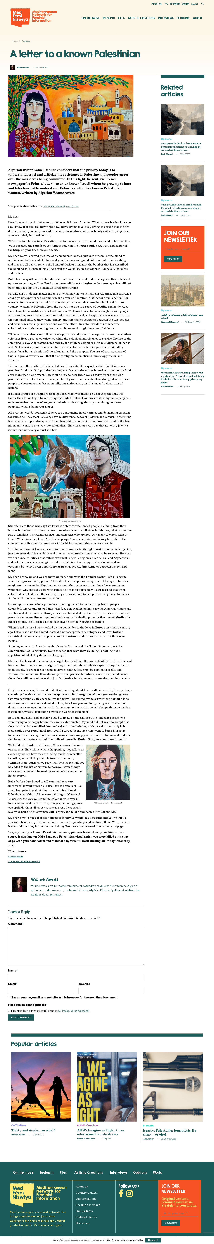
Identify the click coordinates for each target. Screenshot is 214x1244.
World (197, 18)
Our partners (84, 1211)
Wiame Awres (23, 68)
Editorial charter (86, 1217)
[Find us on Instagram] (129, 1194)
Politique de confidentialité (28, 1004)
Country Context (87, 1192)
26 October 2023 (41, 68)
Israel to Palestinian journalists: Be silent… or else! (169, 1132)
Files (121, 18)
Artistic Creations (141, 18)
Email (12, 984)
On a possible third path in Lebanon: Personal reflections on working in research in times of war (181, 146)
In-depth (109, 18)
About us (156, 3)
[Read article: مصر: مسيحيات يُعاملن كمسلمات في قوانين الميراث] (182, 290)
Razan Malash (167, 387)
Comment (16, 923)
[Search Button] (202, 4)
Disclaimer (83, 1223)
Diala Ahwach (167, 154)
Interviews (166, 18)
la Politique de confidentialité (74, 1010)
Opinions (183, 18)
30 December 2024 (192, 322)
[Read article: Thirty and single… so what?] (41, 1086)
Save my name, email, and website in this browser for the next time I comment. (64, 997)
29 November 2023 (168, 1139)
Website (84, 983)
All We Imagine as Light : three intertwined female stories (100, 1132)
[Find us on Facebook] (121, 1194)
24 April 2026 (184, 154)
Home (15, 41)
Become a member (88, 1205)
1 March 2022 (37, 1135)
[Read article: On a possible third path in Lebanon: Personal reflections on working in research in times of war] (182, 119)
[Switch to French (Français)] (54, 206)
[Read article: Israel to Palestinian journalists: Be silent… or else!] (173, 1087)
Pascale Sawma (18, 1135)
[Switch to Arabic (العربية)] (72, 206)
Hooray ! (153, 1240)
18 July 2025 (185, 387)
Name (13, 970)
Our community (86, 1198)
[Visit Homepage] (33, 17)
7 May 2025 (106, 1139)
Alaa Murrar (148, 1139)
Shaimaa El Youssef (169, 322)
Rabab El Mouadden (86, 1139)
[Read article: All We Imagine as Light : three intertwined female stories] (107, 1086)
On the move (91, 18)
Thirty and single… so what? (33, 1130)
